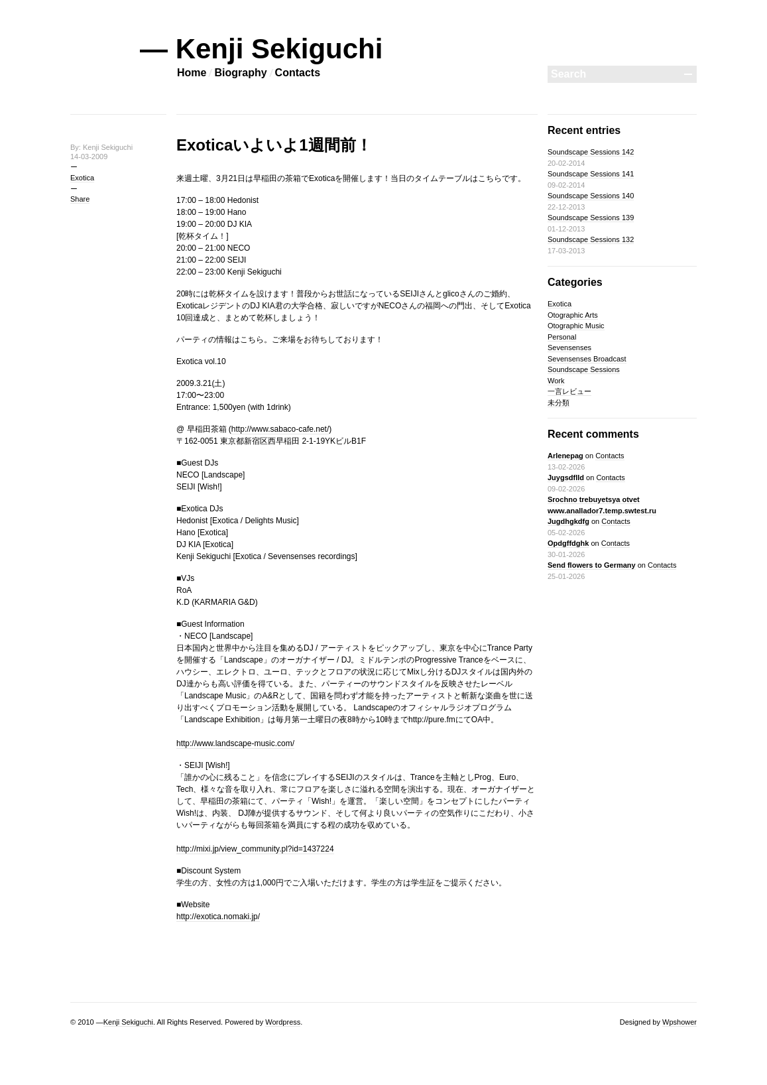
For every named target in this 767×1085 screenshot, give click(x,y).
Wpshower (679, 1022)
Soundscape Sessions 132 (591, 239)
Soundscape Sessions (584, 369)
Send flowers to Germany (592, 565)
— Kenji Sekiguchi (261, 48)
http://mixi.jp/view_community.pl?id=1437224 (255, 849)
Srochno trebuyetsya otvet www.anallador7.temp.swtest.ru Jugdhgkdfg (602, 510)
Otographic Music (576, 326)
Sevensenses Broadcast (587, 359)
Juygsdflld (566, 477)
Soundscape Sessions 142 (591, 152)
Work (556, 381)
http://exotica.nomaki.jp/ (218, 916)
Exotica (82, 178)
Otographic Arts (573, 315)
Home (191, 72)
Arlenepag (565, 456)
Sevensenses (569, 347)
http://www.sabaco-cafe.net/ (280, 429)
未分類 (558, 403)
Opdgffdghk (568, 543)
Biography (240, 72)
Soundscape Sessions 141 (591, 174)
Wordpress (282, 1022)
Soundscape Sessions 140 (591, 196)
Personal (562, 337)
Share (79, 199)
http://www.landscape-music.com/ (235, 743)
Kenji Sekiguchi (128, 1022)
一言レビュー (569, 391)
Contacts (297, 72)
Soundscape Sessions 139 (591, 218)
